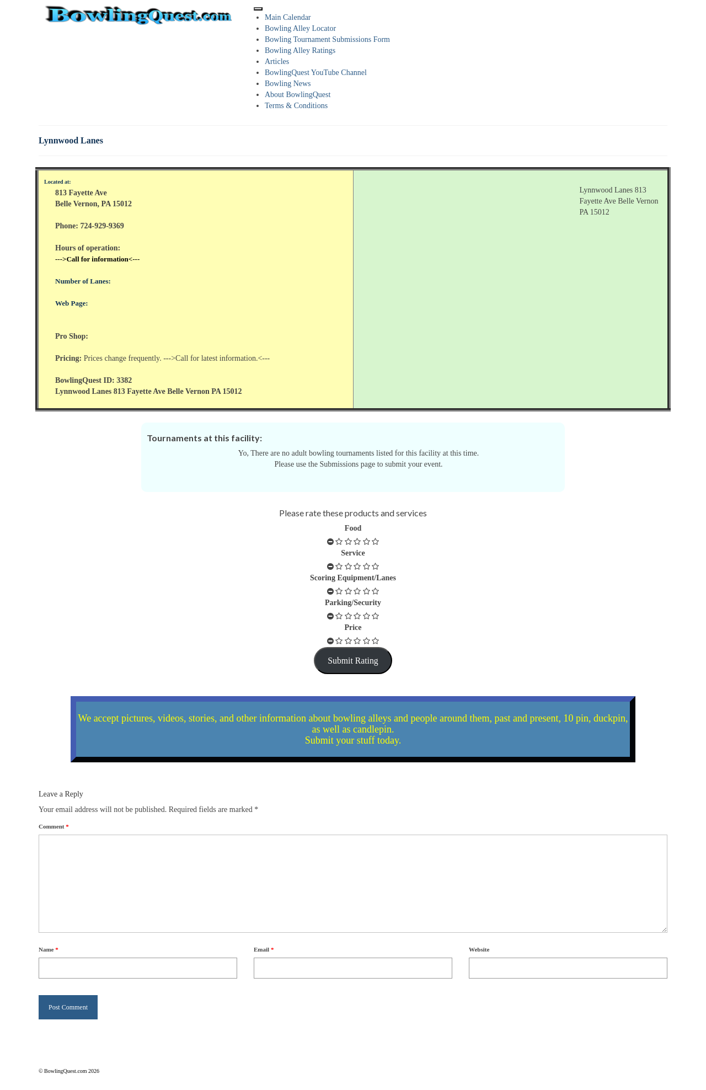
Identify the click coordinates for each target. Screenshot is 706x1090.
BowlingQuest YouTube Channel (316, 72)
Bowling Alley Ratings (300, 50)
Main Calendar (288, 17)
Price (352, 627)
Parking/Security (353, 603)
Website (479, 949)
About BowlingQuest (297, 94)
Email (264, 949)
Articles (277, 61)
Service (353, 553)
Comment (54, 826)
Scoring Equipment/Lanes (353, 578)
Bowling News (288, 83)
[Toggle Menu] (258, 8)
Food (353, 528)
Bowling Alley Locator (300, 28)
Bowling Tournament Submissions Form (327, 39)
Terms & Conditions (296, 105)
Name (48, 949)
